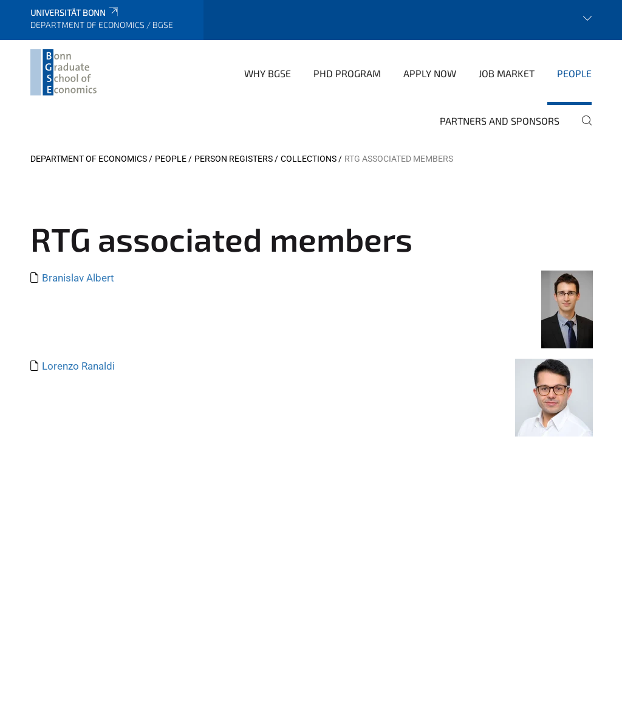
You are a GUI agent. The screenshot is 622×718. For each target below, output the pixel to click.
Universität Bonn (75, 12)
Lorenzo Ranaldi (78, 366)
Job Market (507, 73)
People (574, 73)
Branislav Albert (78, 278)
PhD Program (347, 73)
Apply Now (429, 73)
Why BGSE (267, 73)
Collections (309, 159)
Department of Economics (88, 159)
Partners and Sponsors (499, 120)
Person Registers (233, 159)
